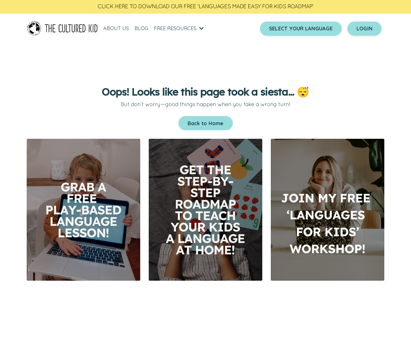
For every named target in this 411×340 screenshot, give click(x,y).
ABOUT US (116, 28)
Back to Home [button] (206, 123)
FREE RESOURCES (179, 28)
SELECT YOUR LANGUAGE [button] (301, 28)
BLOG (141, 28)
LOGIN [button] (364, 28)
